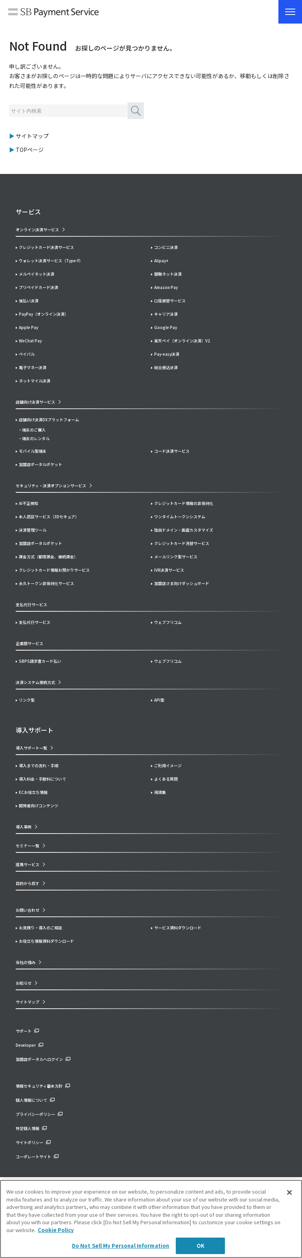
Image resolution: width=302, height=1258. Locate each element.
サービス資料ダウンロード (177, 928)
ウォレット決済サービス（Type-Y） (51, 260)
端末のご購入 (34, 430)
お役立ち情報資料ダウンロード (46, 941)
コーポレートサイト (33, 1156)
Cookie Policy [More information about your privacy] (56, 1230)
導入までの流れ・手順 (38, 765)
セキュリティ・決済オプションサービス (51, 485)
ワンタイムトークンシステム (179, 516)
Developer (26, 1045)
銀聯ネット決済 (168, 274)
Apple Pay (28, 327)
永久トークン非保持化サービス (46, 583)
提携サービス (27, 864)
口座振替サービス (170, 301)
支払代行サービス (34, 622)
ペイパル (27, 354)
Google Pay (165, 327)
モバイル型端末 (32, 451)
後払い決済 (29, 301)
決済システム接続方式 (35, 682)
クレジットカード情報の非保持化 (183, 503)
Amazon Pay (166, 287)
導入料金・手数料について (42, 779)
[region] (151, 1219)
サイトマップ (32, 136)
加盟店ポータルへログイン (39, 1059)
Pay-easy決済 (166, 354)
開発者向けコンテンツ (38, 805)
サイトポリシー (29, 1142)
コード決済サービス (172, 451)
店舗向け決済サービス (35, 402)
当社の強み (25, 962)
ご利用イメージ (168, 765)
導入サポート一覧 (31, 748)
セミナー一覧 (27, 845)
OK (200, 1245)
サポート (23, 1031)
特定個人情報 (27, 1128)
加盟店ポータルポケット (40, 543)
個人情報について (31, 1100)
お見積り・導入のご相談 (40, 928)
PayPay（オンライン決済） (43, 314)
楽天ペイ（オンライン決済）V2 (182, 341)
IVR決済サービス (169, 570)
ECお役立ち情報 (33, 792)
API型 (159, 700)
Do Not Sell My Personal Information (120, 1245)
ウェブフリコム (168, 622)
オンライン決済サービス (37, 229)
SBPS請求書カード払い (40, 661)
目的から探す (27, 883)
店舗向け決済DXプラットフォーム (49, 419)
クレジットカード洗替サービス (181, 543)
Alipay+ (161, 260)
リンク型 (27, 700)
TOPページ (30, 150)
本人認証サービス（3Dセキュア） (49, 516)
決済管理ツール (32, 530)
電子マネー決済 (32, 367)
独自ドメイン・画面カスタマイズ (183, 530)
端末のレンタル (36, 438)
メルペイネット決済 (36, 274)
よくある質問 (166, 779)
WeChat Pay (30, 341)
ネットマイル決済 (34, 381)
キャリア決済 (166, 314)
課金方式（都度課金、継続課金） (48, 557)
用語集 (160, 792)
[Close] (289, 1192)
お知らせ (23, 983)
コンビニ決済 (166, 247)
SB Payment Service (53, 13)
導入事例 (23, 827)
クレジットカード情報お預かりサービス (54, 570)
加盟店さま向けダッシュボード (181, 583)
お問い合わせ (27, 910)
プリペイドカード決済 (38, 287)
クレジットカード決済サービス (46, 247)
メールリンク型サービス (175, 557)
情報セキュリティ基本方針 (39, 1086)
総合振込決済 (166, 367)
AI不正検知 (28, 503)
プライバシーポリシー (35, 1114)
